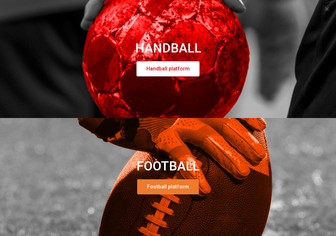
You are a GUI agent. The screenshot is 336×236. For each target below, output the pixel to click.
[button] (327, 9)
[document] (168, 118)
